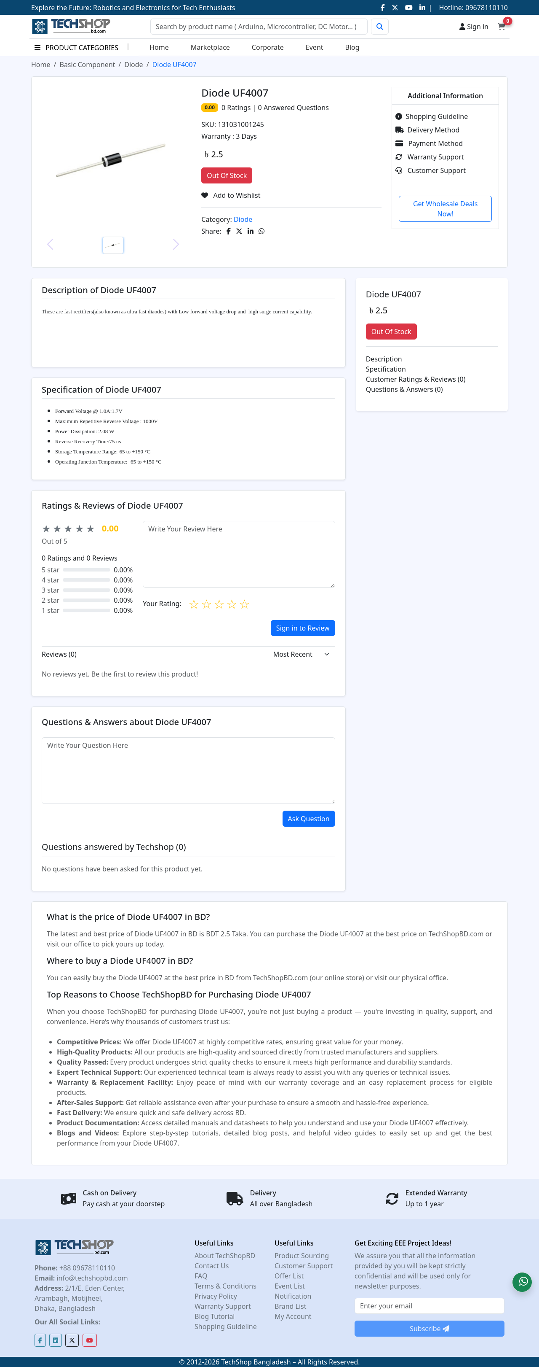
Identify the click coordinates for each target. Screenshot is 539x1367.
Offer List (289, 1276)
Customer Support (430, 170)
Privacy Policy (216, 1296)
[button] (522, 1282)
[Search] (259, 27)
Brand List (291, 1306)
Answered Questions (293, 107)
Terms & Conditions (225, 1286)
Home (159, 47)
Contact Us (212, 1265)
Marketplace (210, 47)
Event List (290, 1286)
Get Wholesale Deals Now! (445, 208)
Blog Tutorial (215, 1316)
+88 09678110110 (86, 1268)
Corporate (268, 47)
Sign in (473, 26)
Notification (293, 1296)
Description (384, 359)
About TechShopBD (225, 1255)
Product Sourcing (302, 1255)
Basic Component (87, 64)
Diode (133, 64)
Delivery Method (427, 130)
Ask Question (309, 818)
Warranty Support (429, 157)
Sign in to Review (303, 628)
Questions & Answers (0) (404, 389)
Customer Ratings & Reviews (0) (416, 379)
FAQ (201, 1276)
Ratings (238, 107)
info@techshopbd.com (91, 1278)
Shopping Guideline (431, 116)
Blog (352, 47)
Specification (386, 369)
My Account (293, 1316)
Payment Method (429, 143)
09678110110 (486, 7)
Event (314, 47)
